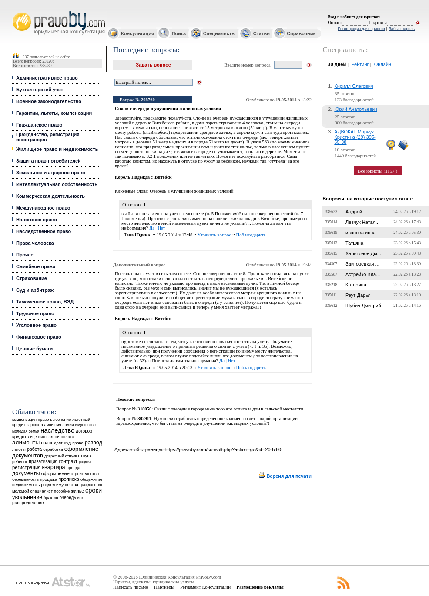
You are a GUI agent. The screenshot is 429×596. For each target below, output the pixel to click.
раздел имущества (59, 484)
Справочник (301, 33)
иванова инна (360, 232)
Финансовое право (38, 337)
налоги (52, 436)
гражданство (91, 485)
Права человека (35, 243)
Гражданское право (39, 124)
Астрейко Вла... (362, 274)
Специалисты (219, 33)
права (77, 443)
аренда (73, 467)
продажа (48, 479)
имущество (85, 425)
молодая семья (25, 431)
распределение (28, 502)
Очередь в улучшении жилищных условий (191, 191)
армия (68, 425)
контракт (68, 461)
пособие (62, 491)
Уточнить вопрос (214, 235)
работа (34, 449)
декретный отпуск (60, 456)
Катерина (355, 284)
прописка (68, 479)
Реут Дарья (358, 295)
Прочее (25, 254)
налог (47, 442)
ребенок (19, 461)
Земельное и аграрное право (50, 172)
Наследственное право (43, 231)
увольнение (27, 497)
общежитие (91, 479)
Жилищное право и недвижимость (57, 149)
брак (48, 498)
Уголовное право (36, 325)
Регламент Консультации (205, 586)
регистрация (26, 467)
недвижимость (26, 484)
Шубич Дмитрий (363, 305)
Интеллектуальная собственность (56, 184)
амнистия (52, 425)
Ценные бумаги (34, 348)
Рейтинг (360, 64)
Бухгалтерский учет (39, 89)
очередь (67, 497)
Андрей (353, 211)
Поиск (179, 33)
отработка (53, 449)
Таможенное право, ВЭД (45, 301)
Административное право (47, 77)
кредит (19, 436)
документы (26, 473)
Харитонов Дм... (363, 253)
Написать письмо (130, 586)
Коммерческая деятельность (50, 196)
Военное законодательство (48, 101)
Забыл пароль (402, 29)
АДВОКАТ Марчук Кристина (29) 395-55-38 (354, 137)
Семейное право (35, 266)
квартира (53, 467)
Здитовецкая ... (362, 263)
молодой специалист (32, 491)
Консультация (137, 33)
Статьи (261, 33)
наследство (57, 430)
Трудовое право (35, 313)
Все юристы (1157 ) (377, 170)
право (43, 419)
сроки (93, 490)
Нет (161, 228)
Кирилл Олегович (353, 86)
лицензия (36, 437)
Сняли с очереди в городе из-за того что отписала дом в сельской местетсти (228, 408)
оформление (55, 473)
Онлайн (382, 64)
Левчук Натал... (362, 222)
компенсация (24, 419)
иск (80, 498)
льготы (19, 449)
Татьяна (354, 243)
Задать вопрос (153, 64)
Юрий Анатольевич (355, 109)
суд (67, 442)
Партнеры (164, 586)
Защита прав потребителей (48, 160)
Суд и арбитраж (35, 290)
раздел (85, 461)
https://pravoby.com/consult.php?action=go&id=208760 (222, 449)
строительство (85, 473)
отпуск (84, 455)
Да (151, 228)
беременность (25, 479)
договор (84, 431)
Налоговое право (36, 219)
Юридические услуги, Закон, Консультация (16, 11)
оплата (67, 436)
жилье (77, 491)
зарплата (35, 425)
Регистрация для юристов (361, 29)
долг (58, 442)
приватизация (43, 461)
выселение (60, 419)
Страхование (31, 278)
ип (56, 497)
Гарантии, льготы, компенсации (54, 113)
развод (93, 443)
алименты (26, 442)
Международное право (43, 207)
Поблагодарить (251, 235)
